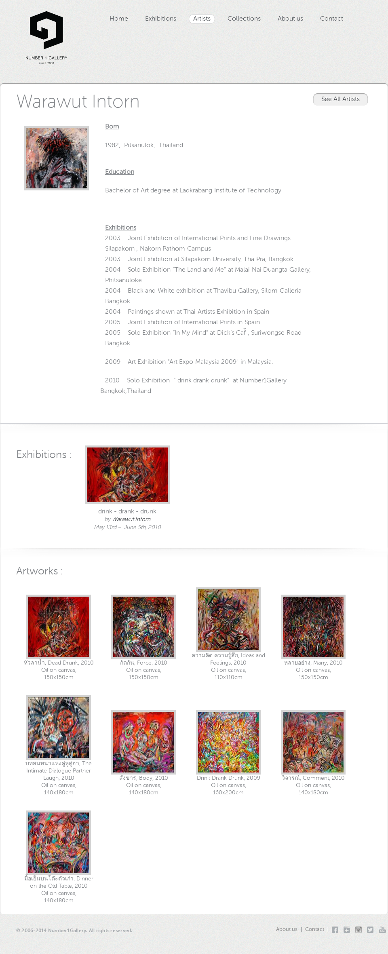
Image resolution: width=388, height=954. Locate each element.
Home (119, 19)
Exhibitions (160, 19)
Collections (244, 19)
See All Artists (340, 99)
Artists (202, 19)
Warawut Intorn (131, 519)
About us (290, 19)
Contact (331, 19)
